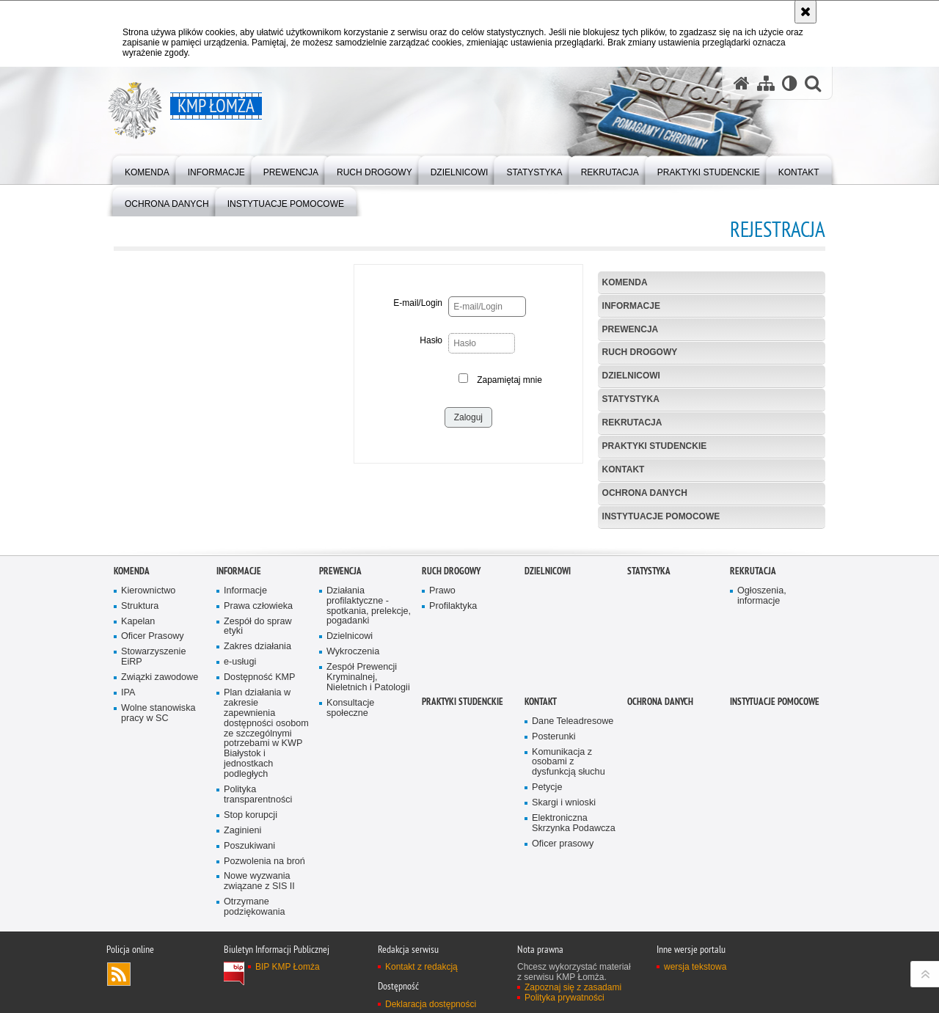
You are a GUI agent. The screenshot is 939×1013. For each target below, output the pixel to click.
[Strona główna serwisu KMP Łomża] (742, 83)
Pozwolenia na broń (264, 997)
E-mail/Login (417, 303)
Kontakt (623, 469)
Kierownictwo (148, 726)
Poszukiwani (249, 982)
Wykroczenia (352, 788)
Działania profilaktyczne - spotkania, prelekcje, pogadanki (368, 742)
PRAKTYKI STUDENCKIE (654, 446)
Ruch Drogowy (640, 352)
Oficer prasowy (562, 979)
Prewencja (630, 329)
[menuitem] (147, 169)
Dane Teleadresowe (572, 857)
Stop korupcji (250, 951)
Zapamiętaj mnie (509, 380)
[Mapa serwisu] (766, 83)
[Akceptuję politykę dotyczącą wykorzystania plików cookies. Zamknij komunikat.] (805, 11)
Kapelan (138, 757)
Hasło (431, 340)
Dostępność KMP (260, 814)
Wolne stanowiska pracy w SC (158, 850)
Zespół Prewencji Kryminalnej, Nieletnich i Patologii (368, 814)
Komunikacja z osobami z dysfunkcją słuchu (568, 898)
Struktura (139, 742)
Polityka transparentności (258, 931)
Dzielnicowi (631, 375)
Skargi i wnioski (564, 939)
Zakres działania (257, 783)
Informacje (631, 306)
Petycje (547, 924)
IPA (128, 829)
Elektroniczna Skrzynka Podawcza (573, 960)
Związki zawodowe (159, 814)
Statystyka (631, 399)
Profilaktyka (453, 742)
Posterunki (554, 872)
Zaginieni (242, 966)
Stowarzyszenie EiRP (153, 793)
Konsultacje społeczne (350, 844)
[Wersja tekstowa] (789, 83)
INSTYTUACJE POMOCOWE (661, 516)
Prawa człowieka (258, 742)
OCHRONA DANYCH (644, 493)
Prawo (442, 726)
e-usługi (240, 798)
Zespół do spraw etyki (258, 762)
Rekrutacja (632, 422)
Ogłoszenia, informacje (761, 732)
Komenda (625, 282)
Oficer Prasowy (152, 773)
